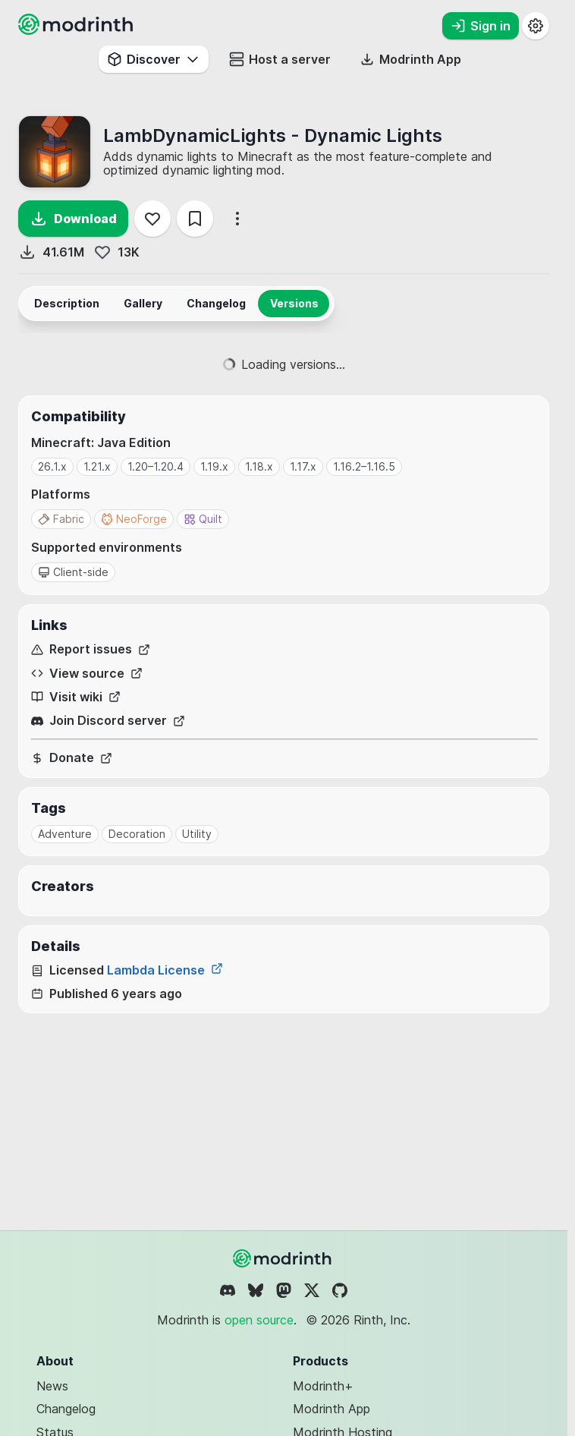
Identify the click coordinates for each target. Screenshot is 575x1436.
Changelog (66, 1409)
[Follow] (152, 218)
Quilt (203, 518)
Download (73, 218)
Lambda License (165, 970)
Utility (197, 833)
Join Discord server (108, 720)
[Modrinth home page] (77, 30)
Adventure (65, 833)
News (52, 1386)
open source (259, 1319)
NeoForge (134, 518)
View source (87, 673)
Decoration (136, 833)
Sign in (481, 25)
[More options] (237, 218)
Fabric (61, 518)
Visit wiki (76, 697)
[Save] (195, 218)
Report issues (90, 649)
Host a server (280, 59)
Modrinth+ (323, 1386)
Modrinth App (331, 1409)
